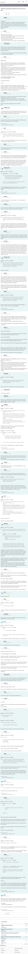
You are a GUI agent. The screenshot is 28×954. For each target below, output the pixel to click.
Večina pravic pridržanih (18, 948)
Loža (5, 927)
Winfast (5, 355)
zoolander (2, 941)
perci (5, 621)
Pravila (2, 948)
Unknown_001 (7, 107)
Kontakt (2, 952)
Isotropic (5, 683)
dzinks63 (2, 926)
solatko (5, 151)
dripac (5, 753)
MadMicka (6, 395)
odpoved (3, 940)
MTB (5, 128)
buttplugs (6, 404)
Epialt (5, 56)
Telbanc (5, 731)
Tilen (5, 780)
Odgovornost (3, 950)
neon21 (5, 273)
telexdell (5, 211)
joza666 (2, 937)
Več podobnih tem (3, 945)
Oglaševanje (17, 950)
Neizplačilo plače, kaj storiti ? (7, 929)
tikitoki (5, 291)
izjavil (14, 131)
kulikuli (5, 17)
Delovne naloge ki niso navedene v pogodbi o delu (11, 936)
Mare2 (5, 599)
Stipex (5, 312)
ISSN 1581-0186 (17, 952)
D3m (5, 592)
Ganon (5, 469)
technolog (6, 373)
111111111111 (7, 43)
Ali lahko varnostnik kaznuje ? (7, 925)
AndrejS (5, 462)
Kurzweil (5, 204)
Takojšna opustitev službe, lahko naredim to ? (10, 932)
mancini (5, 327)
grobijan (5, 196)
